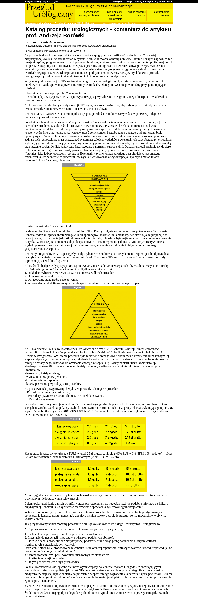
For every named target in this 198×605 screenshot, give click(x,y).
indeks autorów (114, 12)
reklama (165, 15)
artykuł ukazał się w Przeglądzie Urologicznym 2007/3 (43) (56, 50)
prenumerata (115, 19)
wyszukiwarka (115, 15)
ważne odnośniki (137, 12)
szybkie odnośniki (164, 1)
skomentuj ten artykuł (142, 1)
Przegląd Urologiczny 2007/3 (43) (41, 1)
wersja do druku (121, 1)
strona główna (32, 23)
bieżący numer (91, 12)
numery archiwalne (89, 15)
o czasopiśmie (161, 12)
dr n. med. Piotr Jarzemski (45, 42)
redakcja (141, 15)
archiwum (47, 23)
